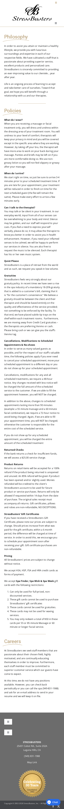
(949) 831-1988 (32, 756)
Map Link (32, 762)
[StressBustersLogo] (32, 5)
